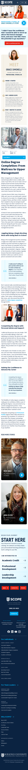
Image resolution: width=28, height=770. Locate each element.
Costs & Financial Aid (5, 674)
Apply (4, 588)
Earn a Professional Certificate (8, 663)
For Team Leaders (8, 685)
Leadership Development (14, 576)
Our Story (3, 725)
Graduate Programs (5, 652)
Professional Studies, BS (14, 75)
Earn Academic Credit (7, 643)
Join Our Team (4, 734)
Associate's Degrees (6, 645)
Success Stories (5, 730)
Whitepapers (4, 743)
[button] (17, 2)
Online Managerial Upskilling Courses (9, 693)
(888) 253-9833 (14, 608)
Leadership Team (5, 727)
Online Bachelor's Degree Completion (9, 650)
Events (2, 745)
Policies (12, 762)
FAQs (2, 732)
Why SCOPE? (6, 717)
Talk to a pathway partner (14, 43)
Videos (2, 741)
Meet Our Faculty (5, 672)
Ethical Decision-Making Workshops (9, 695)
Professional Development (14, 567)
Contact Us (14, 588)
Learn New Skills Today (6, 661)
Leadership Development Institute (8, 705)
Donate (23, 588)
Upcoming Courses (5, 670)
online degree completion (14, 300)
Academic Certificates (6, 655)
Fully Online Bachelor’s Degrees (8, 648)
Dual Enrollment (6, 678)
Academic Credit (14, 560)
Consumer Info (19, 762)
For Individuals (7, 639)
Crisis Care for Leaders (6, 710)
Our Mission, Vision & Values (7, 722)
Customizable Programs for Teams (9, 697)
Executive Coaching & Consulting (8, 708)
